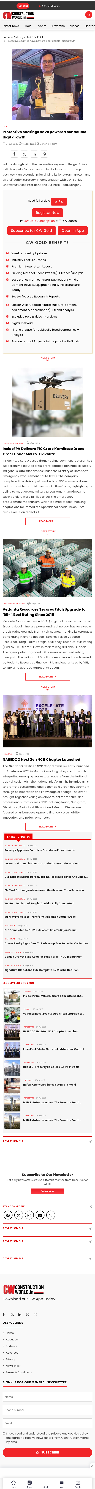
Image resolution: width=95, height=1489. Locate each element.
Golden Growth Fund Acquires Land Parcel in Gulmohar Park (43, 956)
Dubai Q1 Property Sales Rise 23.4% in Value (51, 1067)
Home (6, 37)
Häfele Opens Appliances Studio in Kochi (49, 1084)
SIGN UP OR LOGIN (49, 5)
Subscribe (22, 5)
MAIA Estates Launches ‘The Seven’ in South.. (52, 1102)
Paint (40, 37)
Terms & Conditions (19, 1372)
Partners (11, 1346)
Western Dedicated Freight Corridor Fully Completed (39, 903)
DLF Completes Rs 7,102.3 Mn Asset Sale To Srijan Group (40, 930)
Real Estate (8, 754)
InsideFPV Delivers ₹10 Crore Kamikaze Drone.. (53, 996)
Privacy (10, 1359)
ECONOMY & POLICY (13, 952)
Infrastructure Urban (14, 443)
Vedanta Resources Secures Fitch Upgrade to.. (53, 1013)
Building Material (23, 37)
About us (12, 1339)
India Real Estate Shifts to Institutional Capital (53, 1049)
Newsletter (13, 1366)
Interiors (28, 1080)
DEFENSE (27, 991)
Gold (28, 26)
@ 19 (59, 201)
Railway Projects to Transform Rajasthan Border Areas (40, 917)
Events (41, 26)
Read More (47, 521)
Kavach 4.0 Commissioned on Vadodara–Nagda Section (41, 863)
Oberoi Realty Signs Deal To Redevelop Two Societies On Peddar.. (46, 943)
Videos (74, 26)
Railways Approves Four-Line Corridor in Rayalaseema (39, 850)
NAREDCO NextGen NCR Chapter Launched (50, 1031)
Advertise (58, 26)
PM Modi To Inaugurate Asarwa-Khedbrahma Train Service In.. (44, 890)
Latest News (11, 26)
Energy (27, 1009)
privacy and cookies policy (69, 1433)
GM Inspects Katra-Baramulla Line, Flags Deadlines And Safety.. (46, 877)
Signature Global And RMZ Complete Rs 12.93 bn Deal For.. (41, 970)
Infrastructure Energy (14, 604)
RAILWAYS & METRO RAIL (15, 846)
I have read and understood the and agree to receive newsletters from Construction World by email (47, 1437)
